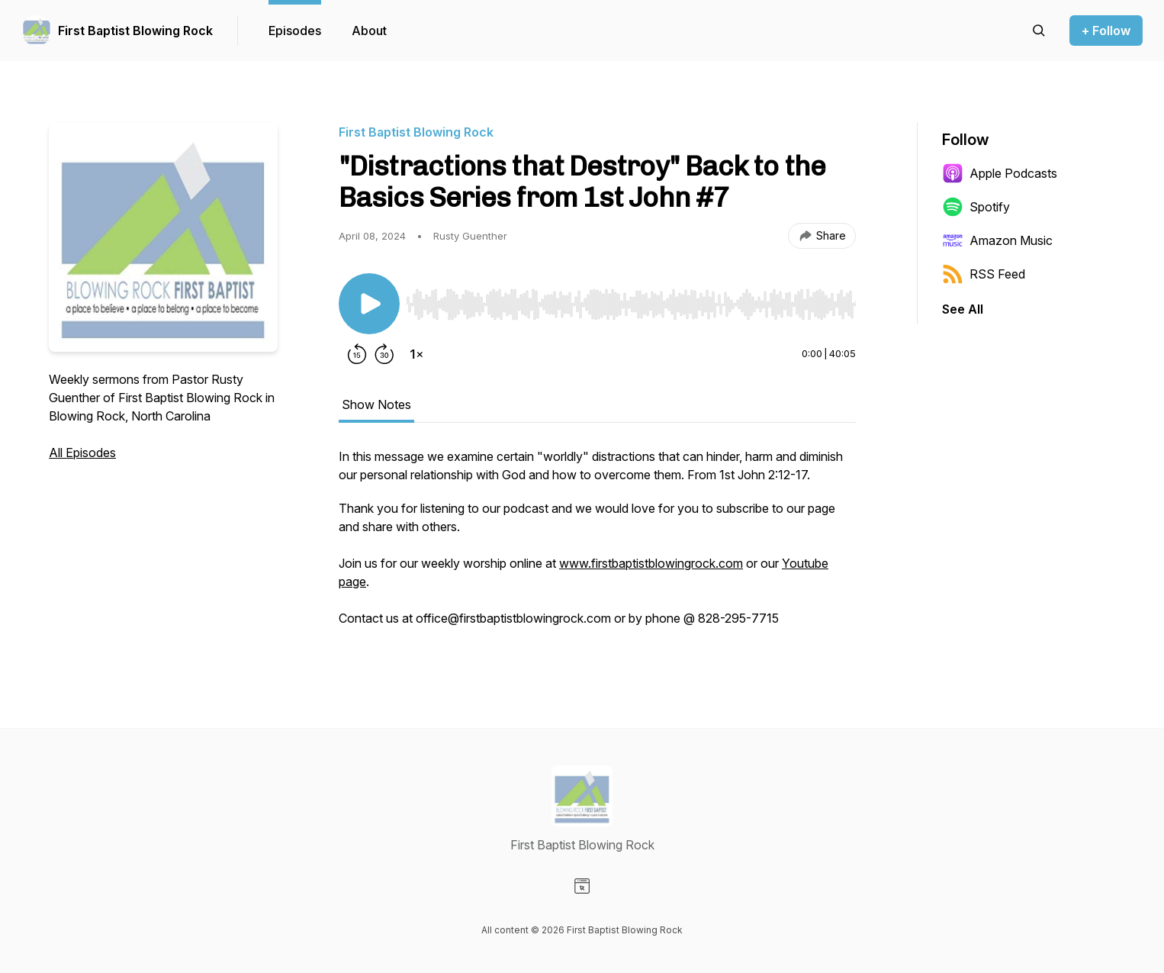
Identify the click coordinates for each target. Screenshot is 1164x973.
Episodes (294, 30)
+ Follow (1106, 30)
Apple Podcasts (999, 173)
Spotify (976, 206)
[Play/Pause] (369, 303)
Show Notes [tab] (376, 404)
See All (962, 309)
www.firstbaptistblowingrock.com (651, 563)
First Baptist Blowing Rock (135, 30)
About (369, 30)
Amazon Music (997, 240)
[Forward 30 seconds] (384, 354)
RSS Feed (983, 274)
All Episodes (82, 452)
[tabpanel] (597, 545)
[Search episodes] (1039, 30)
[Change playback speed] (416, 354)
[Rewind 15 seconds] (357, 354)
